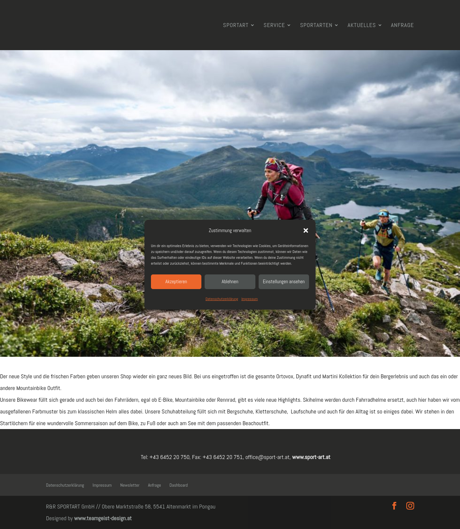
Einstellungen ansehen (284, 281)
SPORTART (236, 26)
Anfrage (402, 26)
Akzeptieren (176, 281)
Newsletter (130, 485)
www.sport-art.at (311, 457)
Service (274, 26)
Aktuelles (361, 26)
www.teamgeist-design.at (103, 518)
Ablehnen (230, 281)
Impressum (249, 298)
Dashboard (178, 485)
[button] (306, 230)
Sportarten (316, 26)
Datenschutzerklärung (222, 298)
